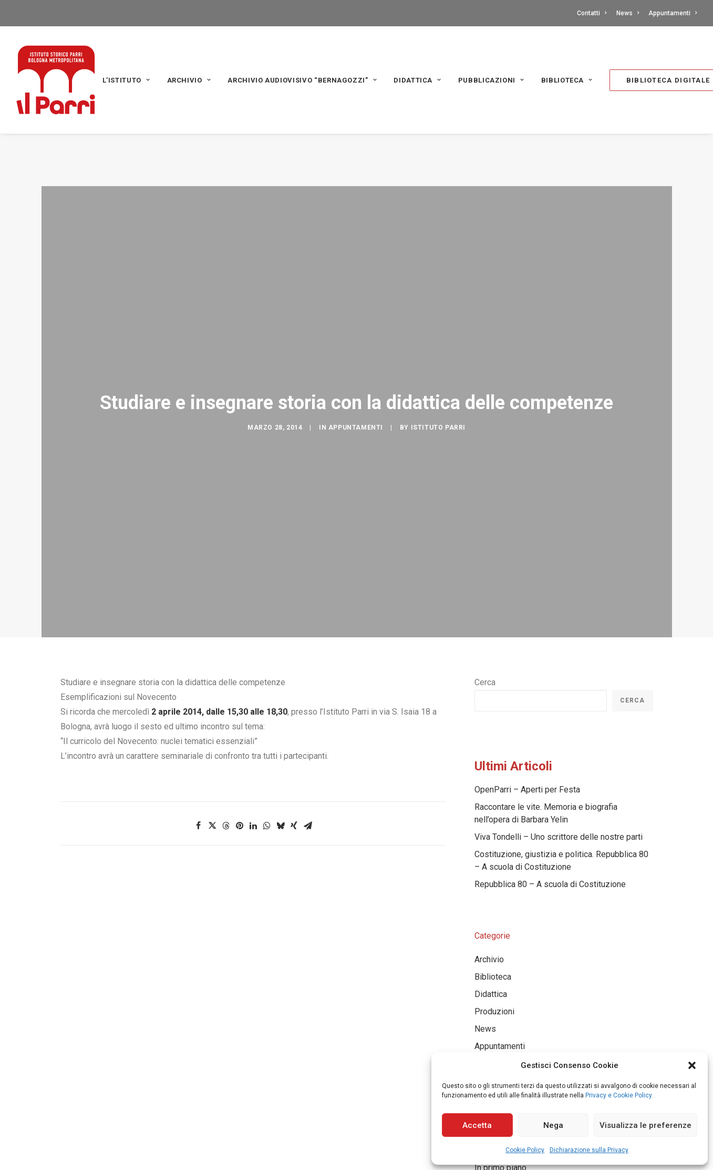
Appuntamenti (672, 13)
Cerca (484, 630)
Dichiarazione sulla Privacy (589, 1150)
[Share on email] (308, 773)
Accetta (477, 1125)
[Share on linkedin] (253, 773)
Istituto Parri (438, 375)
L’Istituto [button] (126, 80)
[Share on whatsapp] (267, 773)
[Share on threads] (226, 773)
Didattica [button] (417, 80)
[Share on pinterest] (239, 773)
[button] (692, 1065)
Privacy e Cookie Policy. (619, 1095)
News (627, 13)
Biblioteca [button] (567, 80)
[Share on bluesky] (280, 773)
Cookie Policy (524, 1150)
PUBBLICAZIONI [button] (491, 80)
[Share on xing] (294, 773)
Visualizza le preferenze (645, 1125)
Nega (553, 1125)
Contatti (591, 13)
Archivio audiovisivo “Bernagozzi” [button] (302, 80)
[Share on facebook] (198, 773)
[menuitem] (593, 13)
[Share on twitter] (212, 773)
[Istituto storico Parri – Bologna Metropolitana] (55, 79)
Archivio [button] (189, 80)
